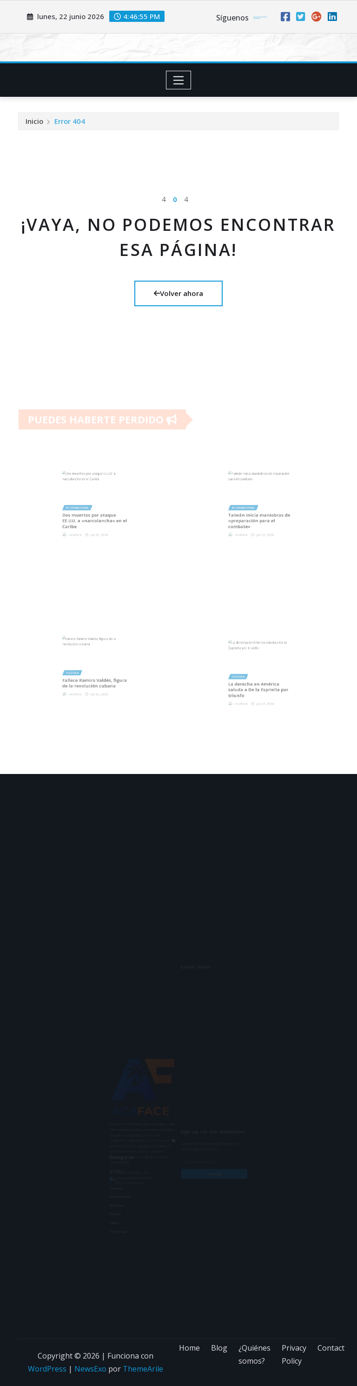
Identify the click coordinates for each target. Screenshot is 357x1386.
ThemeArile (143, 1369)
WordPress (47, 1369)
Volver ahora (178, 293)
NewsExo (90, 1369)
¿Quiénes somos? (254, 1354)
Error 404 (69, 124)
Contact (330, 1348)
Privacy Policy (294, 1354)
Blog (219, 1348)
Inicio (34, 124)
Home (189, 1348)
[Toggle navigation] (179, 80)
